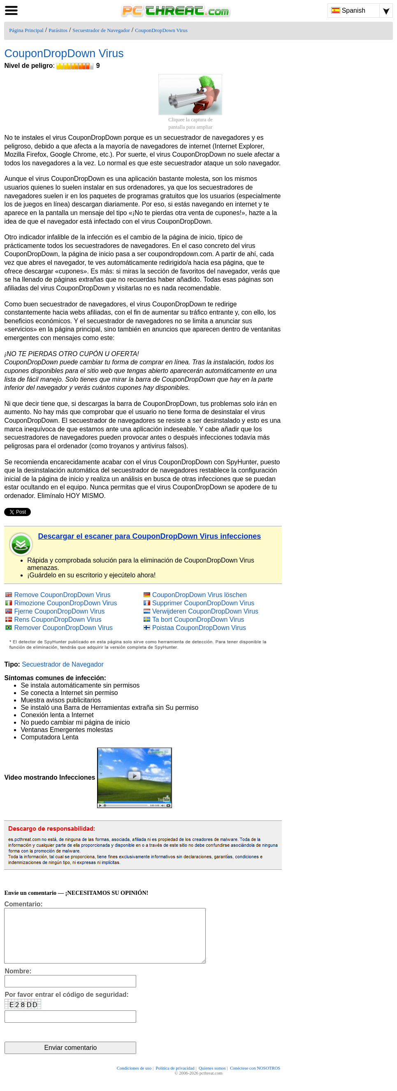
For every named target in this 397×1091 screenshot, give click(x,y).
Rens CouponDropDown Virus (57, 619)
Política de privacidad (175, 1079)
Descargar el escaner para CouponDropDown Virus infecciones (149, 536)
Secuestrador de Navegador (101, 30)
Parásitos (58, 30)
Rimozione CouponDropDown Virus (65, 603)
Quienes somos (212, 1079)
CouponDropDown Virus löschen (199, 594)
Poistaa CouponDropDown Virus (199, 627)
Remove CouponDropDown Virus (62, 594)
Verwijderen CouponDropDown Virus (205, 611)
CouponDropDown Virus (161, 30)
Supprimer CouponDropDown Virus (203, 603)
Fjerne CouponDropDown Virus (59, 611)
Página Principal (26, 30)
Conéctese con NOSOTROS (255, 1079)
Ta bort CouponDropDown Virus (198, 619)
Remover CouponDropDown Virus (63, 627)
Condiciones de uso (134, 1079)
